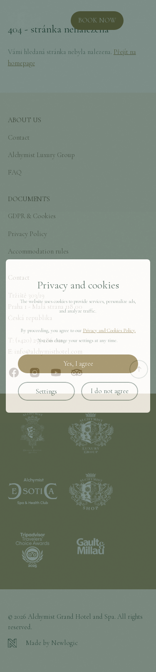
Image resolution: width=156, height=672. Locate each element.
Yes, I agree (78, 363)
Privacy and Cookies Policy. (109, 330)
